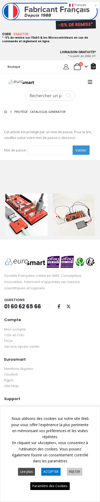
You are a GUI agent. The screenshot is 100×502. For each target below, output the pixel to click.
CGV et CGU (14, 334)
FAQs (8, 340)
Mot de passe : (38, 150)
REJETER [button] (74, 471)
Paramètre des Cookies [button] (50, 486)
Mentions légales (18, 368)
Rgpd (8, 379)
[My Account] (66, 66)
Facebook (59, 306)
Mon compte (15, 328)
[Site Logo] (21, 82)
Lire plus (26, 471)
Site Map (11, 385)
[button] (90, 82)
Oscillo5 (11, 373)
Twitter (68, 306)
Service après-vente (21, 346)
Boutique (14, 67)
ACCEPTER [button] (50, 471)
